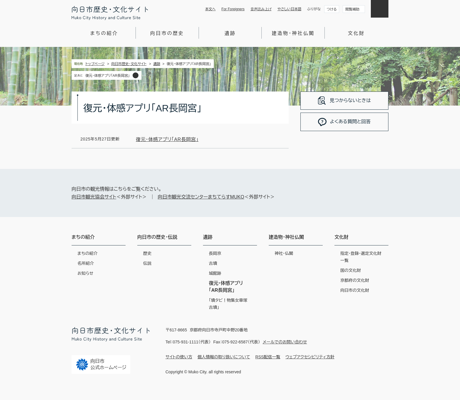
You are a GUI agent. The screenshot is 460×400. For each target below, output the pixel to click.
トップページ (95, 64)
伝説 (147, 263)
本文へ (210, 9)
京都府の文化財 (354, 280)
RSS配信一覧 (267, 357)
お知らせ (85, 273)
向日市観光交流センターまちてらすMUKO (201, 196)
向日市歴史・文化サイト (128, 64)
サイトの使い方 (178, 357)
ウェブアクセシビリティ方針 (309, 357)
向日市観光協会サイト (94, 196)
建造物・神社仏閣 (293, 33)
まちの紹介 (104, 33)
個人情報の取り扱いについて (223, 357)
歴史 (147, 253)
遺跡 (230, 33)
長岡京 (215, 253)
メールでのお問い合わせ (285, 342)
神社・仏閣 (284, 253)
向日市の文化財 (354, 290)
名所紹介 (85, 263)
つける (332, 9)
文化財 (356, 33)
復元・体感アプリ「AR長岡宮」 (107, 76)
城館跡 (215, 273)
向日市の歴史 (167, 33)
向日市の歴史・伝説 (157, 237)
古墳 (213, 263)
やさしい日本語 (290, 9)
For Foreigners (233, 9)
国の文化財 (350, 270)
